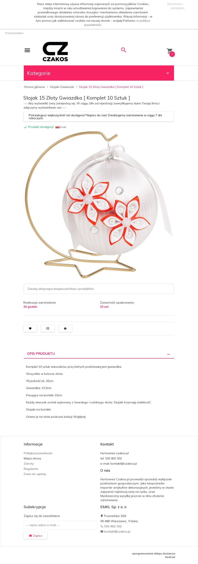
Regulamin (31, 469)
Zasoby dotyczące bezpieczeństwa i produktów (61, 289)
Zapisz (35, 536)
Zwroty (29, 463)
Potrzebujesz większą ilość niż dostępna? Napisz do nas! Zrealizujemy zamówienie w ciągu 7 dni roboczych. (95, 116)
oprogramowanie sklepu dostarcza (153, 553)
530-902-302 (111, 526)
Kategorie (98, 73)
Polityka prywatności (38, 453)
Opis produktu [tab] (41, 353)
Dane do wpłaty (35, 474)
